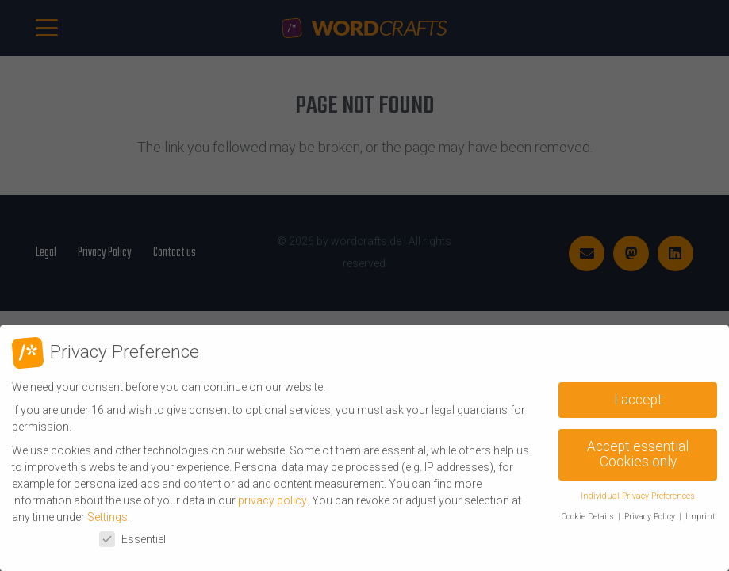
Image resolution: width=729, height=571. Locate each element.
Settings (107, 517)
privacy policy (272, 500)
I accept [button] (638, 400)
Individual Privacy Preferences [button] (638, 496)
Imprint (700, 517)
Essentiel (132, 539)
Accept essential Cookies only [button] (638, 455)
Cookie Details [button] (589, 517)
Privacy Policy (650, 517)
